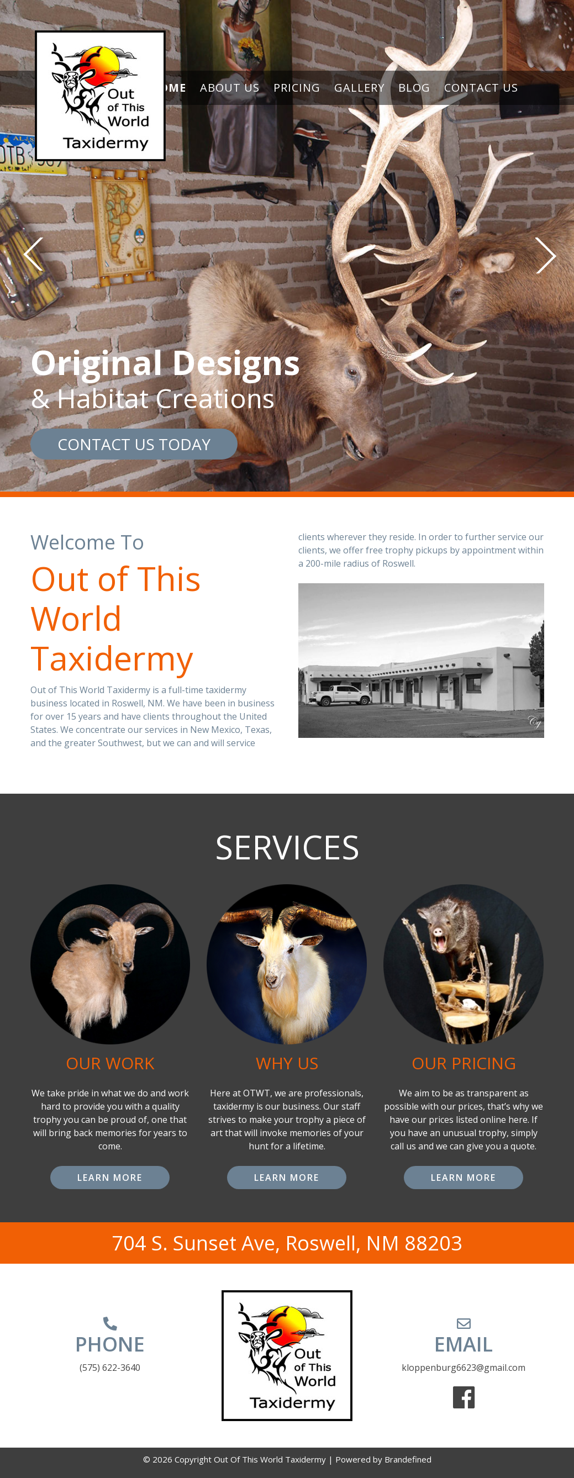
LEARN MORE (110, 1177)
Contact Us (481, 87)
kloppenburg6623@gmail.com (463, 1367)
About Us (230, 87)
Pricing (296, 87)
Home (168, 87)
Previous (33, 254)
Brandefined (408, 1459)
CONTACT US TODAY (133, 444)
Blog (414, 87)
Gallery (359, 87)
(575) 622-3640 (110, 1367)
